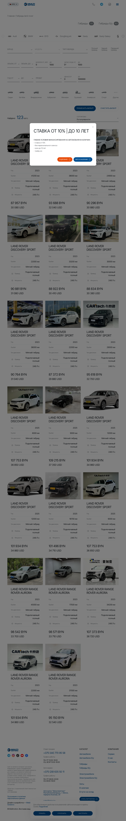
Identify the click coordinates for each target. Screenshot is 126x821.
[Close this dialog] (93, 127)
